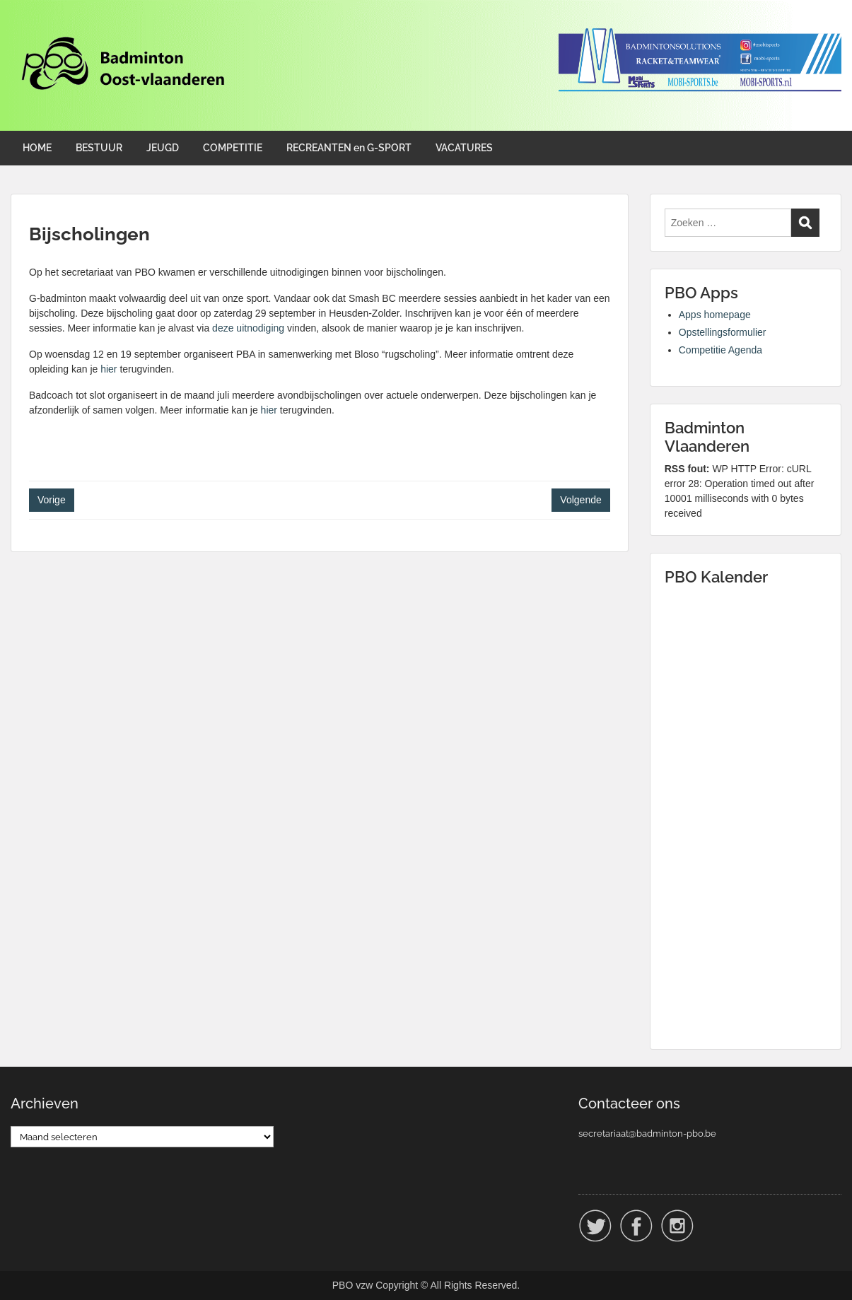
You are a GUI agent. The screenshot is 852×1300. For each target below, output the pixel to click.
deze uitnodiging (248, 328)
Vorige (51, 499)
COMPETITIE (232, 147)
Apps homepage (715, 314)
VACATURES (464, 147)
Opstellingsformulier (722, 332)
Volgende (580, 499)
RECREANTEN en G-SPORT (349, 147)
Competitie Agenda (720, 350)
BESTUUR (99, 147)
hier (108, 369)
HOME (37, 147)
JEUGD (162, 147)
